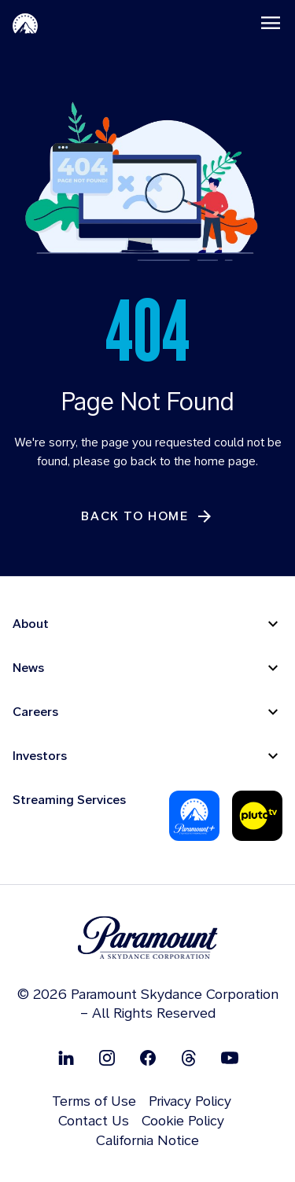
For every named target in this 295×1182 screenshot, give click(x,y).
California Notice (147, 1140)
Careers (35, 711)
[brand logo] (148, 938)
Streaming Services (69, 799)
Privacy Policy (190, 1100)
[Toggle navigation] (270, 23)
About (31, 623)
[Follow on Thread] (188, 1057)
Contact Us (93, 1120)
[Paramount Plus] (194, 816)
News (28, 667)
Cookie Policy (183, 1120)
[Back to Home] (147, 516)
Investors (40, 755)
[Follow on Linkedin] (66, 1057)
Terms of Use (94, 1100)
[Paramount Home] (25, 23)
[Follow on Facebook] (147, 1057)
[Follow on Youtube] (229, 1057)
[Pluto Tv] (257, 816)
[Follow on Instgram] (107, 1057)
